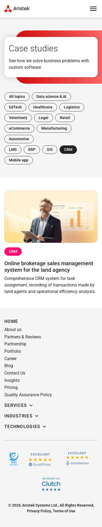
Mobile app (18, 160)
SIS (50, 149)
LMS (13, 149)
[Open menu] (93, 8)
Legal (43, 118)
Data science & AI (51, 96)
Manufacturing (54, 128)
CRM (68, 149)
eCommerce (19, 128)
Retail (65, 118)
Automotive (19, 139)
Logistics (72, 107)
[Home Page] (17, 8)
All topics (17, 96)
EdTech (15, 107)
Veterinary (18, 118)
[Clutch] (51, 484)
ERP (31, 149)
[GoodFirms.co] (40, 458)
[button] (12, 329)
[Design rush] (77, 458)
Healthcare (42, 107)
